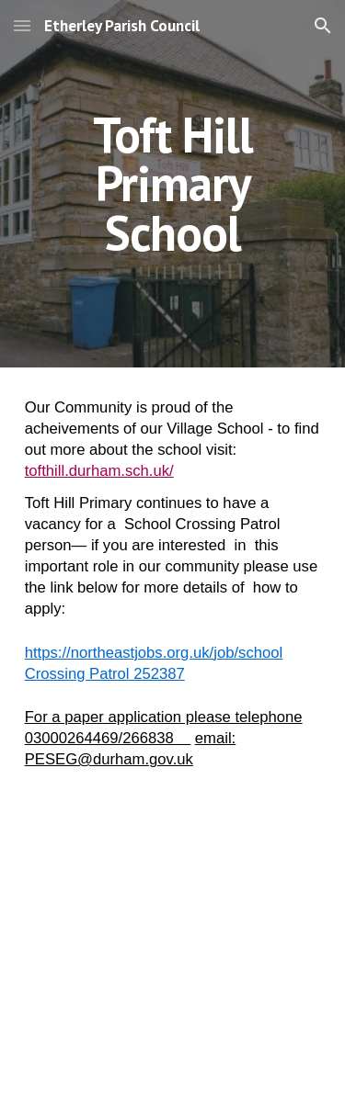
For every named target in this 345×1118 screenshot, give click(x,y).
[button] (22, 25)
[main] (172, 184)
